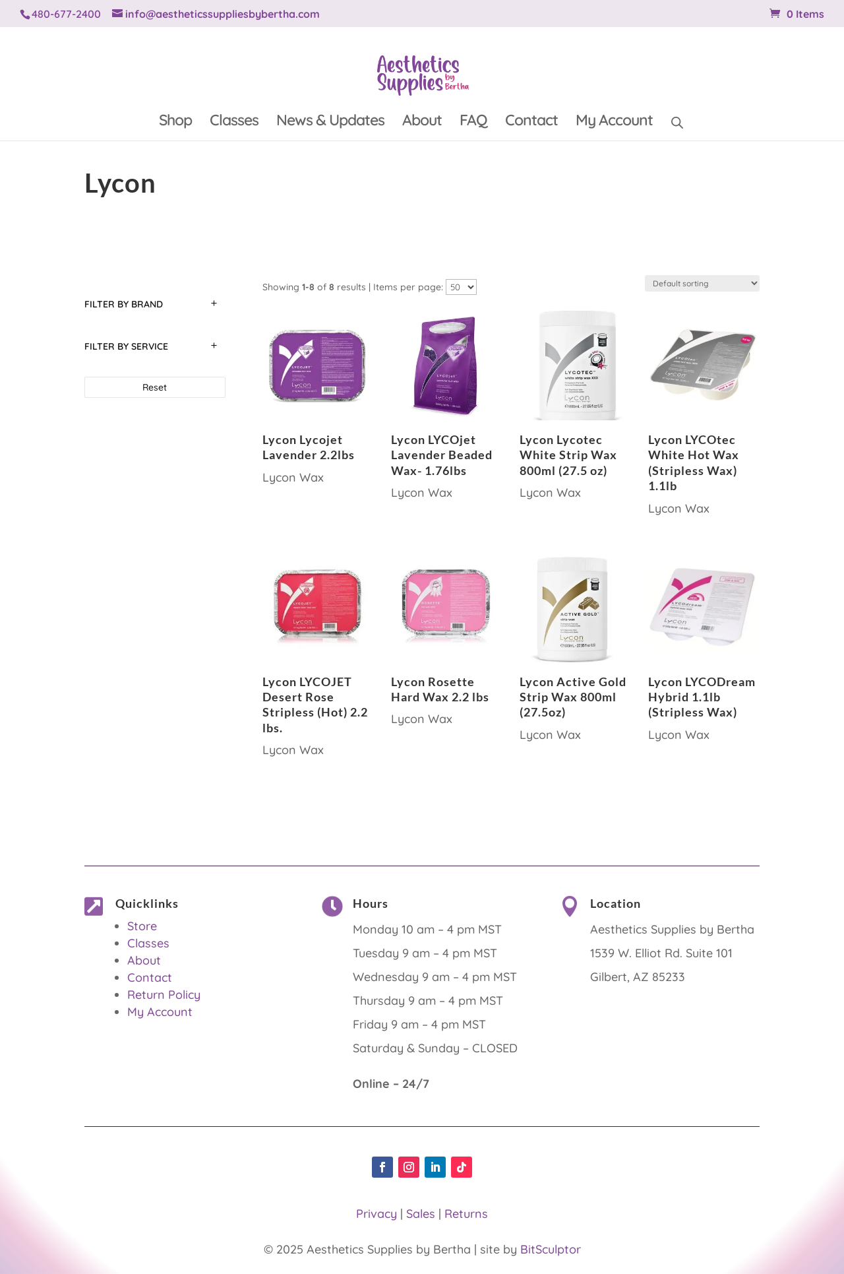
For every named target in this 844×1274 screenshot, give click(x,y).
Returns (466, 1213)
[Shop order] (702, 283)
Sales (420, 1213)
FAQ (473, 122)
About (422, 122)
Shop (175, 122)
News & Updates (330, 122)
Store (142, 926)
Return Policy (163, 994)
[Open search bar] (677, 120)
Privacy (376, 1213)
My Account (614, 122)
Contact (531, 122)
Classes (234, 122)
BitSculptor (550, 1249)
